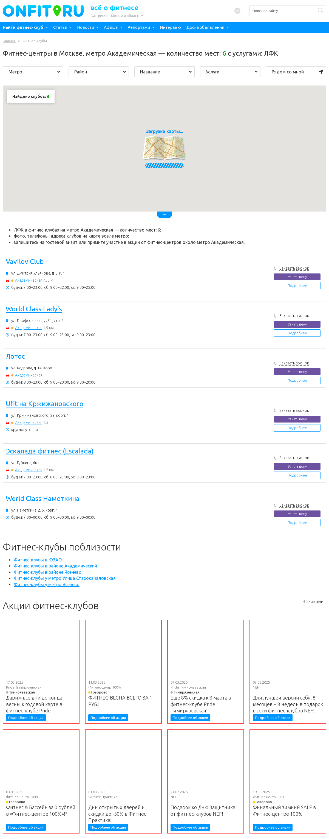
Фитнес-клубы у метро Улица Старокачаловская (65, 578)
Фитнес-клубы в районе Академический (55, 565)
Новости (85, 27)
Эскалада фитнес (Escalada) (49, 451)
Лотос (15, 356)
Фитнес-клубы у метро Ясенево (47, 584)
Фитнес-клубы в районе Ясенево (47, 572)
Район (100, 72)
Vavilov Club (25, 261)
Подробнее (297, 285)
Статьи (60, 27)
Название (166, 72)
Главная (9, 41)
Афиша (111, 27)
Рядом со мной (297, 72)
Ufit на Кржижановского (44, 403)
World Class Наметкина (43, 498)
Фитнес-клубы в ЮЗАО (38, 559)
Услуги (231, 72)
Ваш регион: (115, 16)
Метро (34, 72)
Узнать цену (297, 277)
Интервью (170, 27)
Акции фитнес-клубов (51, 605)
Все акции (313, 601)
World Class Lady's (34, 309)
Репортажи (138, 27)
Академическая (28, 280)
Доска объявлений (205, 27)
